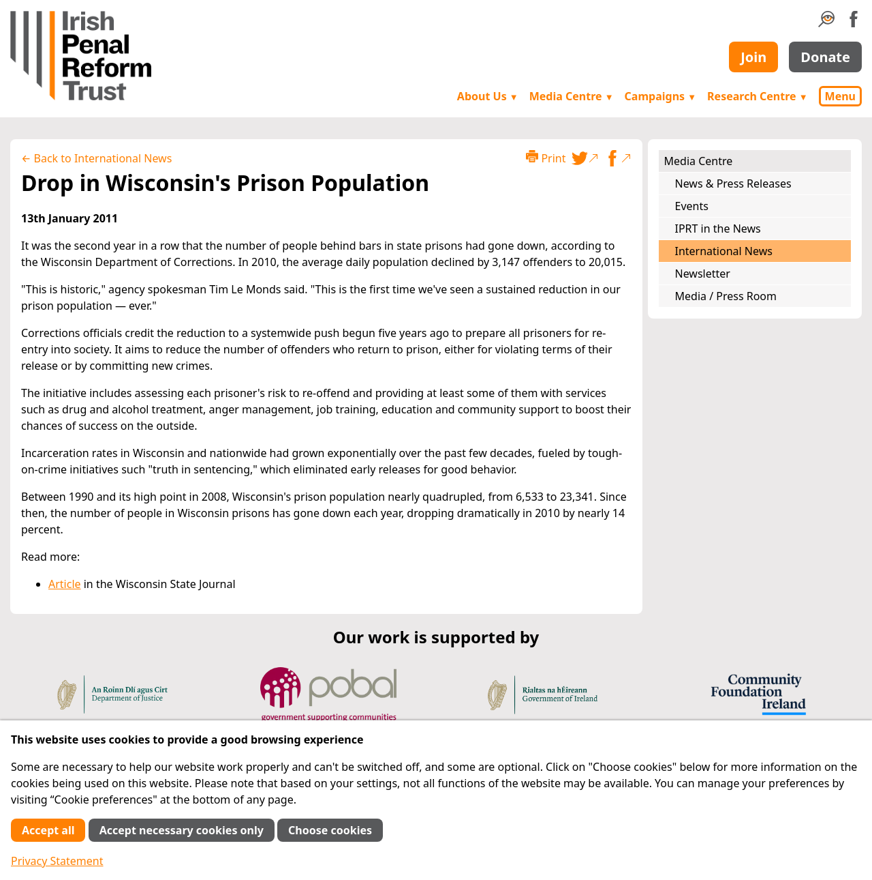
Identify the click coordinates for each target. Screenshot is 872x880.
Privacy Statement (57, 860)
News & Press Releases (733, 183)
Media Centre (571, 96)
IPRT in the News (718, 228)
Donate (825, 57)
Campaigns (661, 96)
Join (753, 57)
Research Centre (757, 96)
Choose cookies (330, 830)
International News (724, 251)
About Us (487, 96)
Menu (840, 96)
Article (64, 583)
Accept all (48, 830)
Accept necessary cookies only (181, 830)
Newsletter (702, 273)
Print (545, 158)
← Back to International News (96, 158)
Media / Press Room (726, 296)
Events (691, 206)
